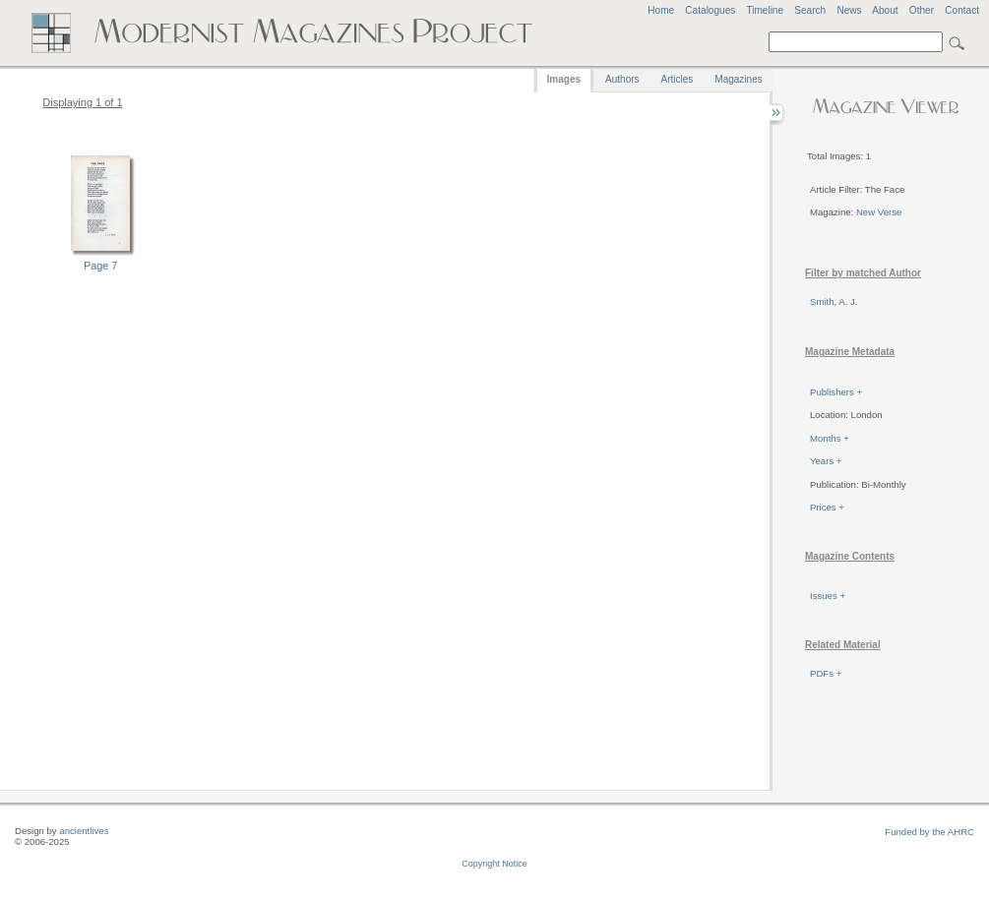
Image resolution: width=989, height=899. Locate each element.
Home (661, 10)
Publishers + (836, 392)
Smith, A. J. (834, 301)
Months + (829, 438)
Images (564, 79)
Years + (825, 460)
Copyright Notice (494, 864)
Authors (622, 79)
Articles (677, 79)
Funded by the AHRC (929, 831)
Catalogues (710, 10)
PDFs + (825, 673)
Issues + (827, 595)
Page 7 (100, 265)
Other (921, 10)
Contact (962, 10)
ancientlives (83, 830)
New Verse (878, 212)
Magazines (738, 79)
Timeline (764, 10)
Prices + (827, 507)
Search (810, 10)
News (848, 10)
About (884, 10)
